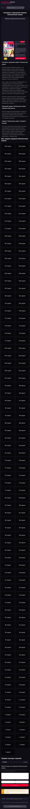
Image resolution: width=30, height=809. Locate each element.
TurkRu (3, 798)
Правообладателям (15, 806)
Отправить (15, 785)
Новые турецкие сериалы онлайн (14, 798)
